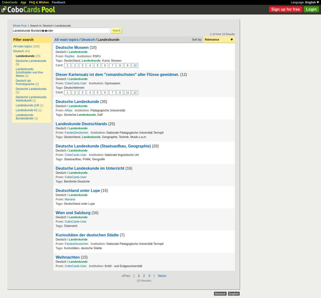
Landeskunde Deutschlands (81, 124)
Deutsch (18, 51)
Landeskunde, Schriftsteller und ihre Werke (29, 72)
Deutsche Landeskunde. (31, 89)
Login (311, 9)
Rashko (70, 56)
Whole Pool (19, 25)
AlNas (68, 110)
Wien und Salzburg (73, 213)
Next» (162, 276)
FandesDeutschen (76, 132)
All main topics (22, 46)
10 (135, 65)
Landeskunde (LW (27, 105)
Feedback (58, 2)
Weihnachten (68, 257)
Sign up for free (285, 9)
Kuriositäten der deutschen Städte (87, 235)
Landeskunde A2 (26, 110)
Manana (70, 199)
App (23, 2)
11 (127, 92)
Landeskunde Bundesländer (25, 116)
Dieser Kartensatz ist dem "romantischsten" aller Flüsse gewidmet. (117, 75)
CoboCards (10, 2)
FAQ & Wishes (39, 2)
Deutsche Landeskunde (31, 61)
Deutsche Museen (72, 47)
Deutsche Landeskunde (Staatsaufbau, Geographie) (103, 146)
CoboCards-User (75, 83)
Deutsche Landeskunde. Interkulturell (31, 98)
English (312, 2)
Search (117, 30)
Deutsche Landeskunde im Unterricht (90, 168)
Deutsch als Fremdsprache (25, 82)
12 (135, 92)
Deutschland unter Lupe (78, 191)
